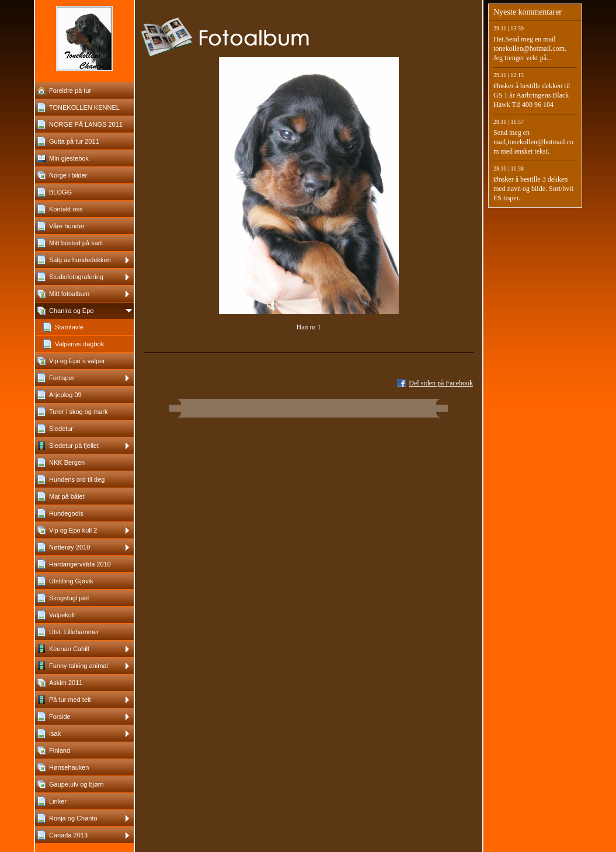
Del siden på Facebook (441, 383)
